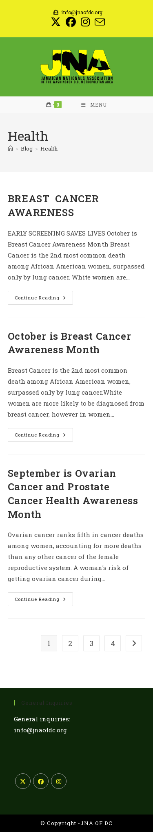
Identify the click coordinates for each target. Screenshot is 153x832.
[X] (23, 781)
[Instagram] (59, 781)
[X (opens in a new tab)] (55, 22)
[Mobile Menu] (94, 104)
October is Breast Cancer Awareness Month (69, 343)
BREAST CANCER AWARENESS (53, 205)
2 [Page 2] (70, 643)
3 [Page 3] (91, 643)
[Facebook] (41, 781)
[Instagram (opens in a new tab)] (85, 22)
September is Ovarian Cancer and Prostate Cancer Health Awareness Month (73, 494)
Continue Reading (44, 299)
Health (49, 148)
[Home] (10, 148)
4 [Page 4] (113, 643)
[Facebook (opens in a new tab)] (70, 22)
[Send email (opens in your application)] (98, 22)
